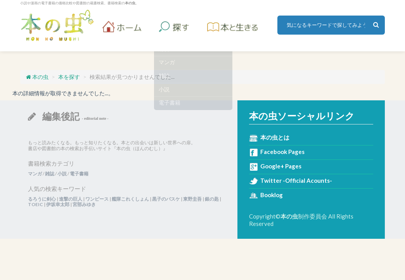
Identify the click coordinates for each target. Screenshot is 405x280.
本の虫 (57, 25)
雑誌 (49, 174)
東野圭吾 (192, 199)
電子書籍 (79, 174)
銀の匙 (212, 199)
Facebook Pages (282, 151)
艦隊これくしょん (130, 199)
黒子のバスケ (166, 199)
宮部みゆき (84, 204)
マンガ (35, 174)
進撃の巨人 (70, 199)
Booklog (271, 194)
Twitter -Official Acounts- (296, 180)
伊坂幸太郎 (57, 204)
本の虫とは (274, 137)
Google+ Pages (280, 166)
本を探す (69, 77)
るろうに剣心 (42, 199)
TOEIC (35, 204)
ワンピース (97, 199)
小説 (62, 174)
